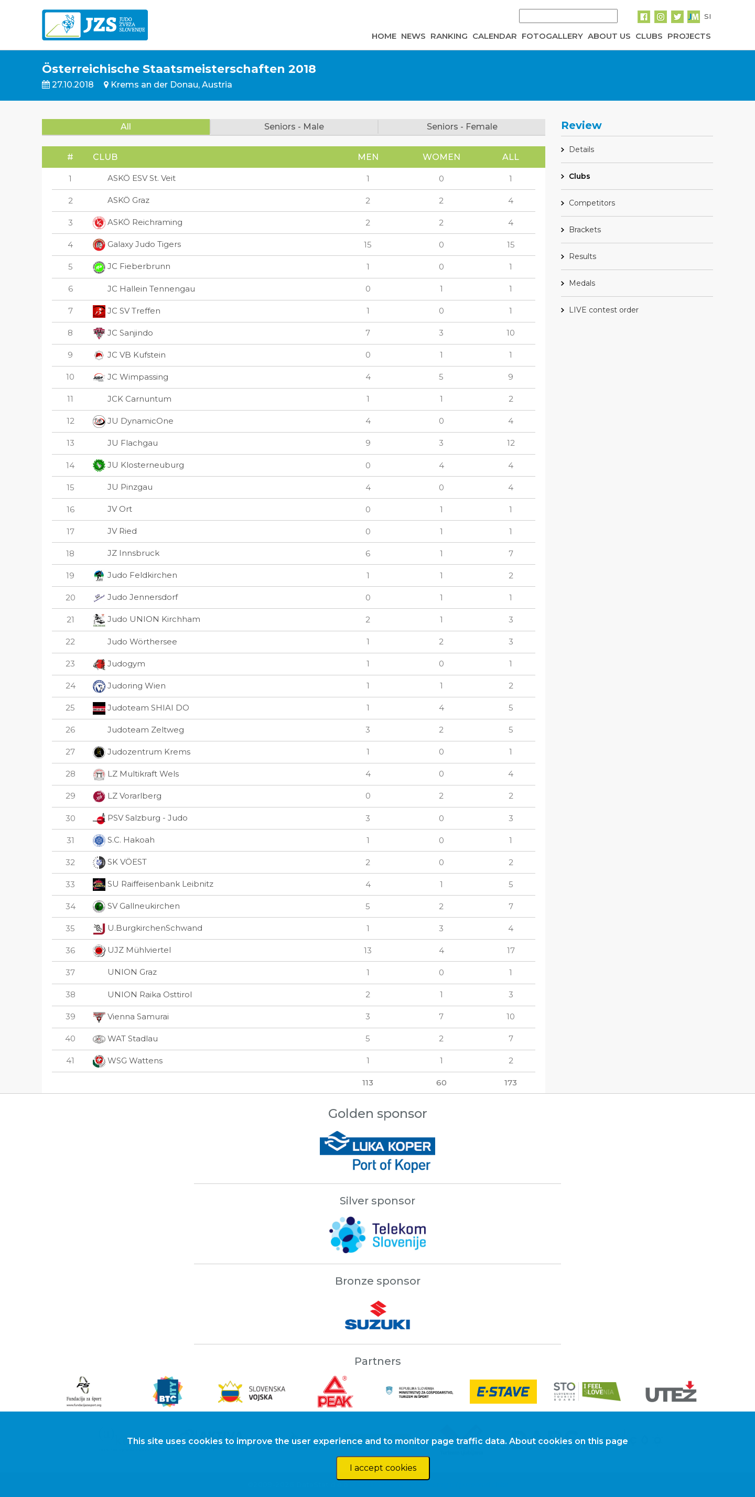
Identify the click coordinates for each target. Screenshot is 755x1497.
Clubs (579, 176)
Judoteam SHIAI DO (141, 708)
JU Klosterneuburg (138, 465)
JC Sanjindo (123, 333)
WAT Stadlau (125, 1038)
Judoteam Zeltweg (138, 730)
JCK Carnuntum (132, 399)
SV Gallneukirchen (136, 906)
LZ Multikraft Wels (136, 774)
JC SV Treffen (126, 311)
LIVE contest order (604, 310)
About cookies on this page (568, 1441)
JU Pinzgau (123, 487)
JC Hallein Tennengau (144, 289)
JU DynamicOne (133, 421)
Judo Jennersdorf (135, 597)
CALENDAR (494, 36)
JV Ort (112, 509)
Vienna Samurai (131, 1016)
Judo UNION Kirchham (146, 619)
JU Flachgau (125, 443)
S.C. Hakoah (124, 840)
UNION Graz (125, 972)
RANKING (449, 36)
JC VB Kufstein (129, 355)
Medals (582, 283)
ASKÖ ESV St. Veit (134, 178)
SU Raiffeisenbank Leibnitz (153, 884)
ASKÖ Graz (121, 200)
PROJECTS (689, 36)
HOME (384, 36)
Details (581, 149)
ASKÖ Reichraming (137, 222)
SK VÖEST (120, 862)
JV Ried (115, 531)
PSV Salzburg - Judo (140, 818)
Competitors (592, 203)
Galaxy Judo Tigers (137, 244)
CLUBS (649, 36)
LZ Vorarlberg (127, 796)
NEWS (413, 36)
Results (582, 256)
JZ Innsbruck (126, 553)
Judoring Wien (129, 686)
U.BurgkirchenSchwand (147, 928)
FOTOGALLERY (552, 36)
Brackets (585, 229)
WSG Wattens (128, 1060)
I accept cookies (383, 1468)
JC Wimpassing (130, 377)
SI (707, 16)
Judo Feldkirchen (135, 575)
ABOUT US (609, 36)
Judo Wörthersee (135, 642)
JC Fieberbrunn (131, 266)
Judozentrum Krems (141, 752)
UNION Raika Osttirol (142, 994)
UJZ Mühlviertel (132, 950)
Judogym (119, 664)
